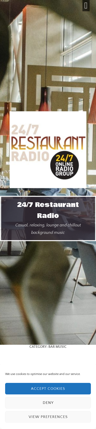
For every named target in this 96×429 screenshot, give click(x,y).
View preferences (48, 417)
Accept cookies (48, 388)
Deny (48, 403)
